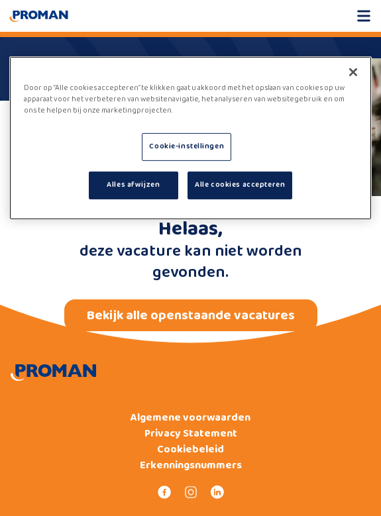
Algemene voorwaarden (190, 418)
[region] (190, 138)
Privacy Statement (190, 434)
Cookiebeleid (190, 450)
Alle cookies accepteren (240, 185)
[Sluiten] (353, 72)
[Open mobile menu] (363, 16)
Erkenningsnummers (191, 466)
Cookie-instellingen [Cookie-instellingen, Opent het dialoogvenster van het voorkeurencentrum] (186, 146)
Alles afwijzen (133, 185)
